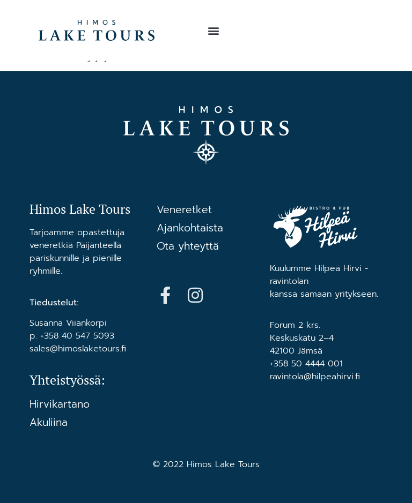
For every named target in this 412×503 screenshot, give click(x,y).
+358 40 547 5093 (77, 335)
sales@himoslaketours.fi (78, 348)
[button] (213, 30)
